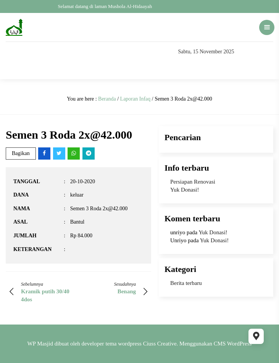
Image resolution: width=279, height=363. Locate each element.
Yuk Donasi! (184, 190)
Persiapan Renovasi (192, 182)
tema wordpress (123, 344)
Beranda (107, 99)
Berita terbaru (186, 283)
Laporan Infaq (135, 99)
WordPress (239, 344)
